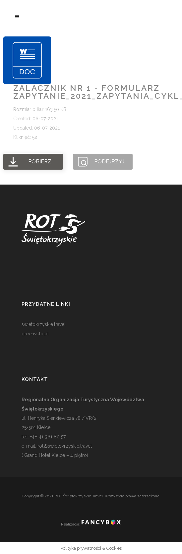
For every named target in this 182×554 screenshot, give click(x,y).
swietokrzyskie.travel (44, 324)
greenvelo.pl (35, 333)
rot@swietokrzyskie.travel (64, 446)
